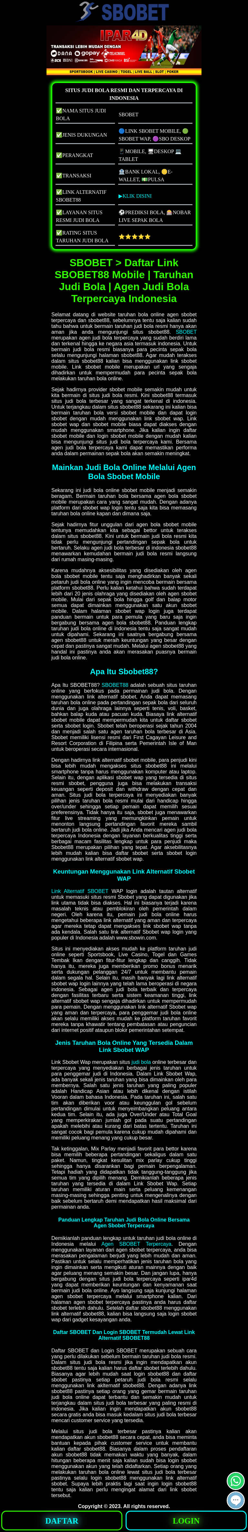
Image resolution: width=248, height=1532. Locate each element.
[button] (236, 1500)
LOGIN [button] (186, 1520)
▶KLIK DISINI (135, 196)
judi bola (141, 1062)
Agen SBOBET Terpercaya (136, 1244)
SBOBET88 (115, 685)
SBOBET (186, 332)
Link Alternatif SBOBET (79, 891)
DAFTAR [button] (61, 1520)
